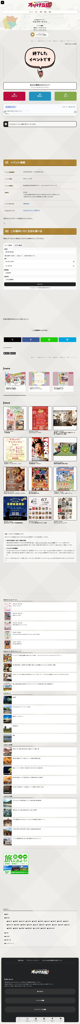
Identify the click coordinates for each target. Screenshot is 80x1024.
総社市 (48, 921)
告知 (50, 12)
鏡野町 (10, 928)
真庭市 (24, 925)
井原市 (41, 921)
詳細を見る (26, 203)
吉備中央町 (51, 928)
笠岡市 (35, 921)
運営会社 (21, 961)
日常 (7, 933)
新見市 (60, 921)
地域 (41, 12)
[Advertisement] (40, 144)
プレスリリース (10, 944)
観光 (45, 12)
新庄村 (68, 925)
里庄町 (55, 925)
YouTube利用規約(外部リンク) (52, 961)
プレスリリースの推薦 (40, 1010)
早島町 (49, 925)
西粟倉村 (29, 928)
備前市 (67, 921)
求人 (36, 12)
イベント (31, 12)
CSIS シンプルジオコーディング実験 (45, 543)
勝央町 (16, 928)
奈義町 (23, 928)
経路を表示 (40, 284)
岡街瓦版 (40, 972)
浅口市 (36, 925)
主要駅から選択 (9, 256)
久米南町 (37, 928)
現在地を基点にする (29, 256)
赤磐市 (18, 925)
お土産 (8, 937)
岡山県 (12, 353)
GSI (33, 543)
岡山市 (6, 353)
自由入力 (18, 256)
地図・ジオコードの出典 (71, 43)
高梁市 (54, 921)
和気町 (43, 925)
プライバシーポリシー (33, 961)
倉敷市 (16, 921)
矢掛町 (62, 925)
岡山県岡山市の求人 (11, 107)
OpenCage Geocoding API (15, 545)
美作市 (30, 925)
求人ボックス (72, 107)
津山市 (23, 921)
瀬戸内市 (10, 925)
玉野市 (29, 921)
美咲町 (44, 928)
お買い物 (8, 940)
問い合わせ (40, 992)
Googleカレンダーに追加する (31, 210)
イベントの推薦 (40, 1001)
